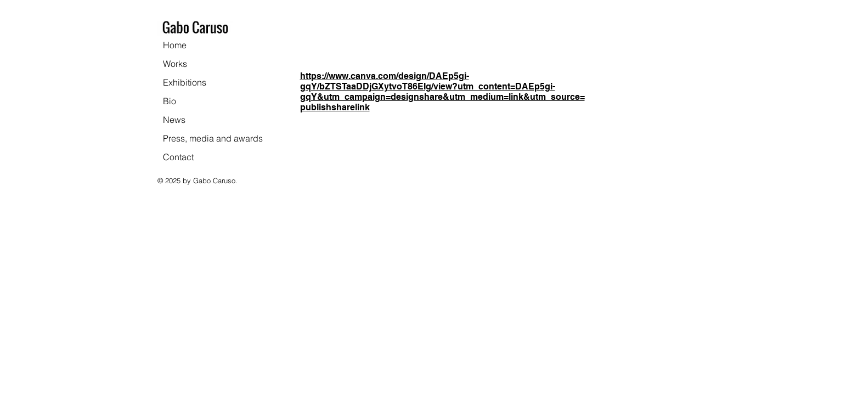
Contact (178, 156)
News (174, 119)
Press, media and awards (213, 138)
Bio (169, 100)
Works (175, 63)
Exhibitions (184, 82)
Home (175, 45)
